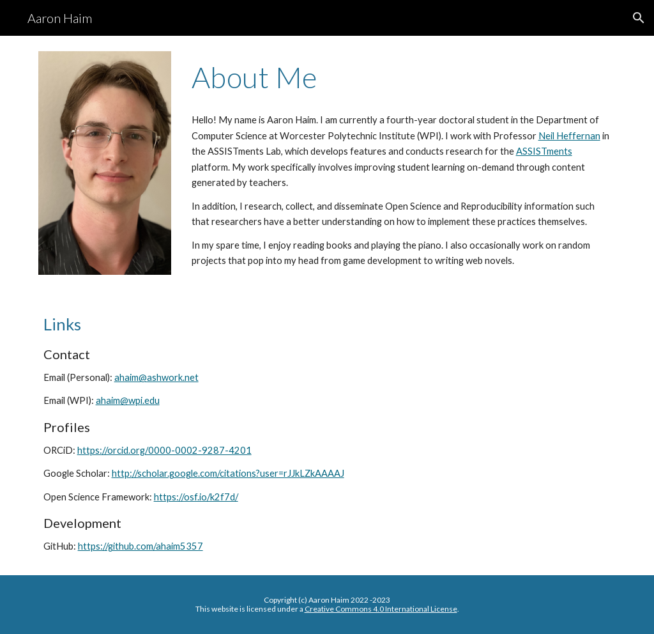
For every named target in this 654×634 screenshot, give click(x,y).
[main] (401, 77)
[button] (638, 18)
